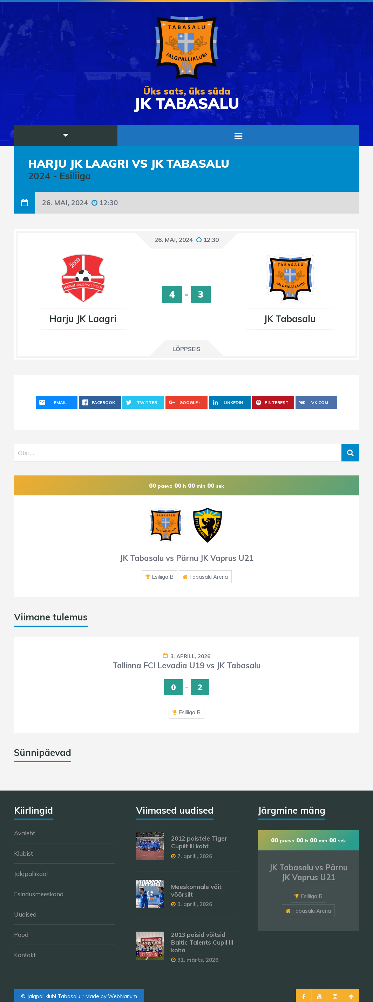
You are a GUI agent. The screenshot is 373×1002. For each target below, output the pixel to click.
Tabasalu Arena (208, 576)
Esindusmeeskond (38, 894)
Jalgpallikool (31, 874)
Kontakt (25, 955)
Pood (21, 935)
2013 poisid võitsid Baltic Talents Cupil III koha (202, 942)
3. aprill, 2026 (190, 656)
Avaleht (24, 833)
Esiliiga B (163, 576)
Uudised (25, 914)
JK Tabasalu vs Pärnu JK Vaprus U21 (186, 558)
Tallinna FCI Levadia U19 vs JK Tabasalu (186, 665)
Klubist (23, 853)
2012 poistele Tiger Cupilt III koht (199, 842)
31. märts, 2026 (197, 959)
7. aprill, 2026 (194, 856)
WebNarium (122, 996)
